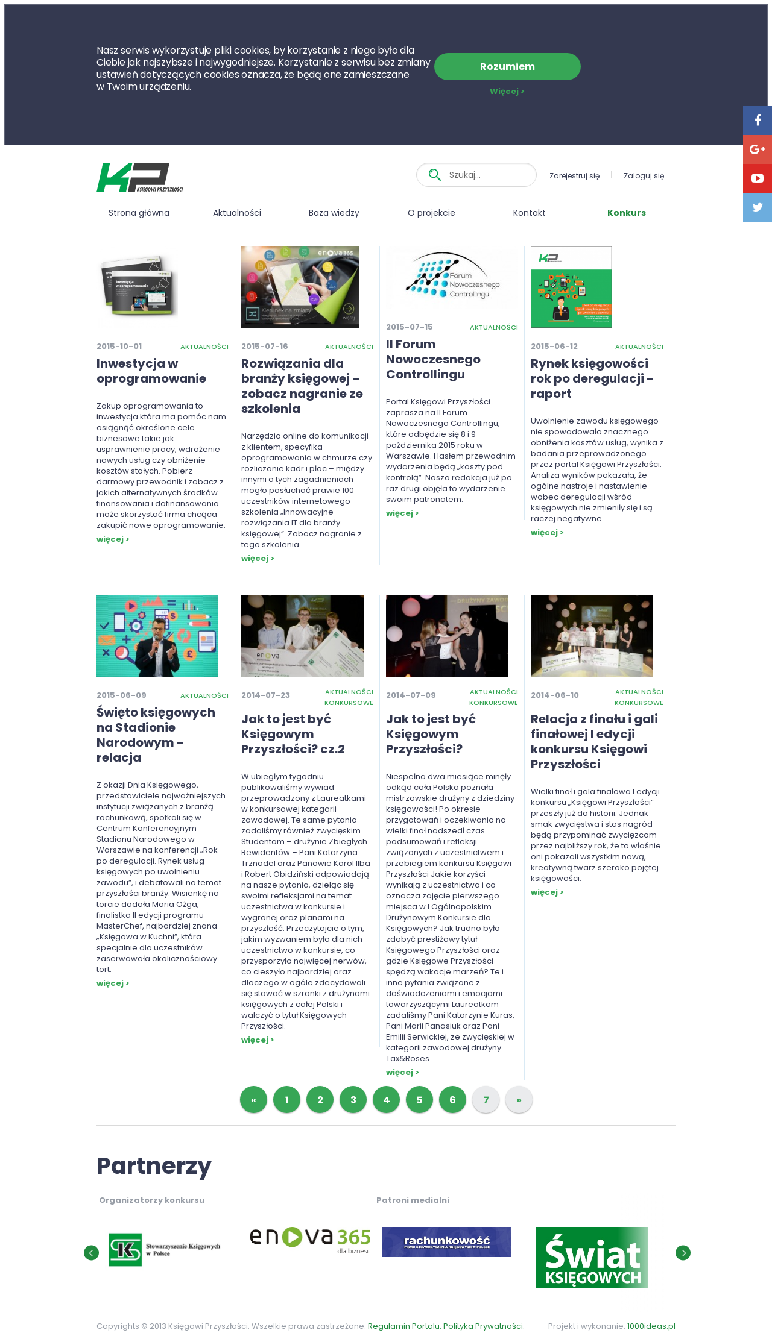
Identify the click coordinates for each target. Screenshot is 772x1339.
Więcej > (507, 91)
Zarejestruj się (574, 176)
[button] (91, 1252)
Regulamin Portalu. (404, 1326)
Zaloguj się (644, 176)
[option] (237, 1242)
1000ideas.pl (651, 1326)
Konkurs (626, 213)
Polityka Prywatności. (484, 1326)
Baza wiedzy (334, 213)
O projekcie (431, 213)
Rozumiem (507, 67)
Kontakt (529, 213)
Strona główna (139, 213)
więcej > (113, 539)
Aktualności (237, 213)
